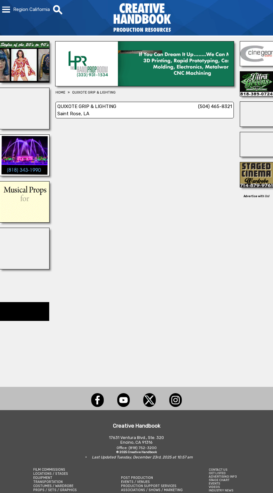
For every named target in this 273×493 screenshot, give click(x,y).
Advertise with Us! (257, 196)
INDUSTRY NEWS (221, 490)
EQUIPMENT (42, 478)
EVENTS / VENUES (135, 482)
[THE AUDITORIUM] (24, 221)
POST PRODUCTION (137, 478)
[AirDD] (24, 267)
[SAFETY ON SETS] (256, 125)
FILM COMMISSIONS (49, 470)
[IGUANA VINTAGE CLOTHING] (24, 81)
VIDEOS (214, 487)
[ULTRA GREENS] (256, 94)
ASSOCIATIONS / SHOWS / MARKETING (152, 490)
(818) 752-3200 (143, 448)
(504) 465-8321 (215, 106)
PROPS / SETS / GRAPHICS (55, 490)
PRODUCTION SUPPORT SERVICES (148, 486)
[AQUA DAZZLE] (24, 174)
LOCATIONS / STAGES (50, 474)
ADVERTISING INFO (223, 476)
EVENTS (214, 483)
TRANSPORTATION (48, 482)
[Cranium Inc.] (256, 155)
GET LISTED (217, 473)
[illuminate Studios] (24, 127)
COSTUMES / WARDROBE (53, 486)
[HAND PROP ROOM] (144, 84)
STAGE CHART (219, 480)
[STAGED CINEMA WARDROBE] (256, 185)
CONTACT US (218, 469)
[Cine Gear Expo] (256, 64)
